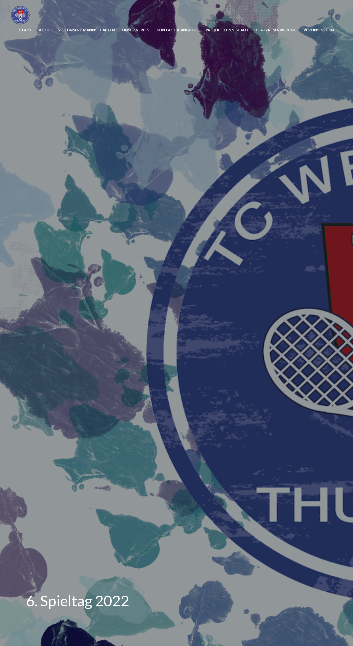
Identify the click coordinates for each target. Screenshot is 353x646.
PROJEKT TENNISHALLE (227, 29)
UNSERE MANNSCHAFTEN (91, 29)
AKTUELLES (49, 29)
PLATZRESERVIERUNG (276, 29)
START (25, 29)
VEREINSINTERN (319, 29)
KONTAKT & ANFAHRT (178, 29)
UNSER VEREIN (135, 29)
